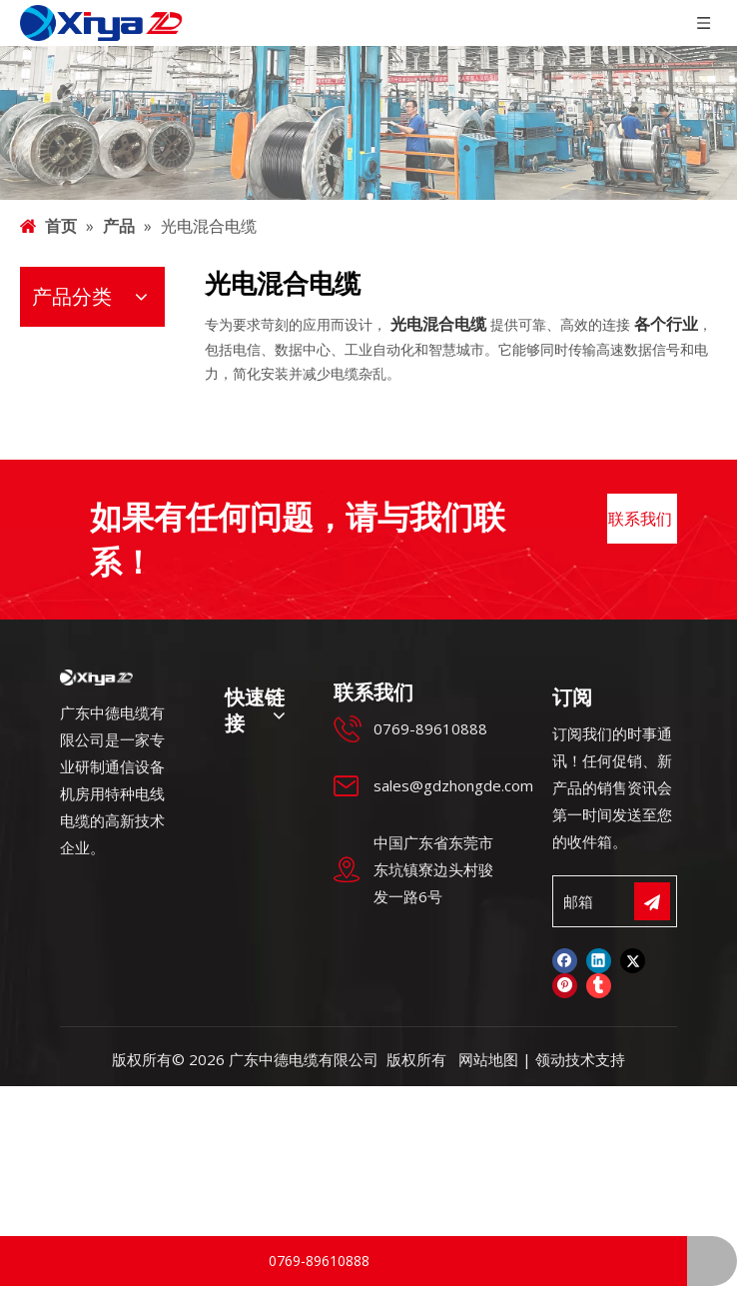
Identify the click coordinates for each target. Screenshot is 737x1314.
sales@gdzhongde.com (453, 739)
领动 (550, 1013)
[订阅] (652, 855)
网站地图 (488, 1013)
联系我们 (642, 480)
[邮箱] (608, 855)
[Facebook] (564, 914)
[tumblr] (598, 940)
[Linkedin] (598, 914)
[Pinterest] (564, 940)
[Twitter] (632, 914)
